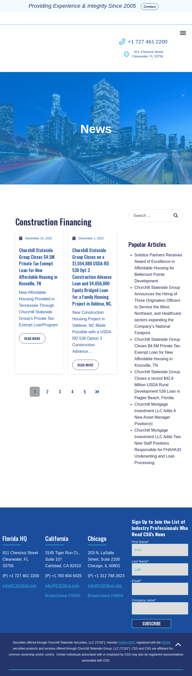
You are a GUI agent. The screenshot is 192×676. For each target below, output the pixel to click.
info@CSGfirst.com (19, 565)
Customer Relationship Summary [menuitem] (38, 663)
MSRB (166, 621)
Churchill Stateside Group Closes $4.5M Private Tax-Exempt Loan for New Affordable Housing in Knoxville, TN (38, 246)
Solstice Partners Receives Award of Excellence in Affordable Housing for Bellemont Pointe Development (158, 247)
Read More (32, 317)
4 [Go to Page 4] (72, 371)
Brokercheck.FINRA (62, 575)
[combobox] (156, 194)
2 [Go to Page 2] (47, 371)
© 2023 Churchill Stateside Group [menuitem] (153, 663)
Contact (150, 6)
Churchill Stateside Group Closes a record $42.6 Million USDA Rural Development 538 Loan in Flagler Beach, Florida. (157, 364)
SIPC (132, 621)
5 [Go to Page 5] (85, 371)
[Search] (175, 194)
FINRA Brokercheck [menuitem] (47, 658)
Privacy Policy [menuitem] (77, 658)
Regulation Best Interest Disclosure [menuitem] (95, 663)
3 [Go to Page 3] (60, 371)
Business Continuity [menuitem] (107, 658)
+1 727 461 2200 (148, 31)
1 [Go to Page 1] (35, 371)
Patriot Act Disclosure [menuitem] (143, 658)
